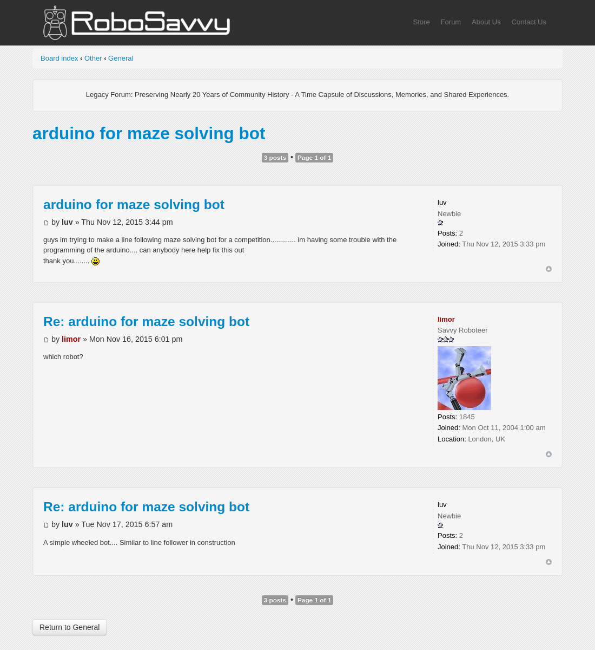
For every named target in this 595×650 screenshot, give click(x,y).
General (120, 58)
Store (421, 22)
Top (549, 269)
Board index (59, 58)
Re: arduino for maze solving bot (146, 321)
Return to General (69, 627)
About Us (486, 22)
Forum (451, 22)
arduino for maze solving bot (149, 133)
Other (93, 58)
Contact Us (529, 22)
